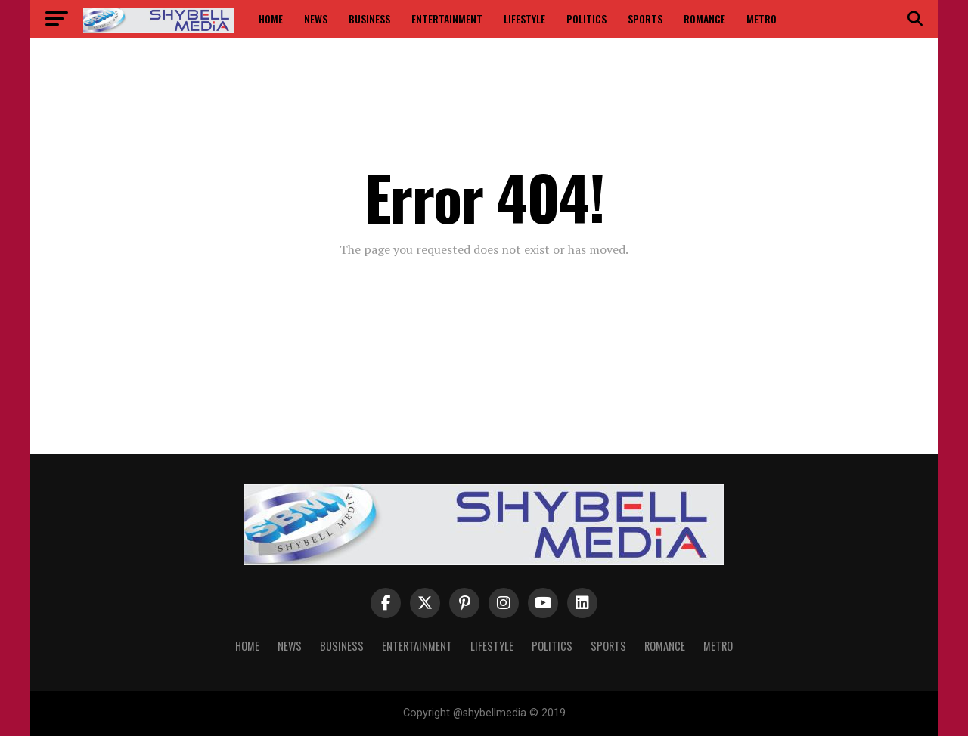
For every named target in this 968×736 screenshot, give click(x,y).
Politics (586, 18)
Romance (704, 18)
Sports (645, 18)
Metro (761, 18)
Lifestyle (524, 18)
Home (271, 18)
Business (369, 18)
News (315, 18)
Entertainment (446, 18)
